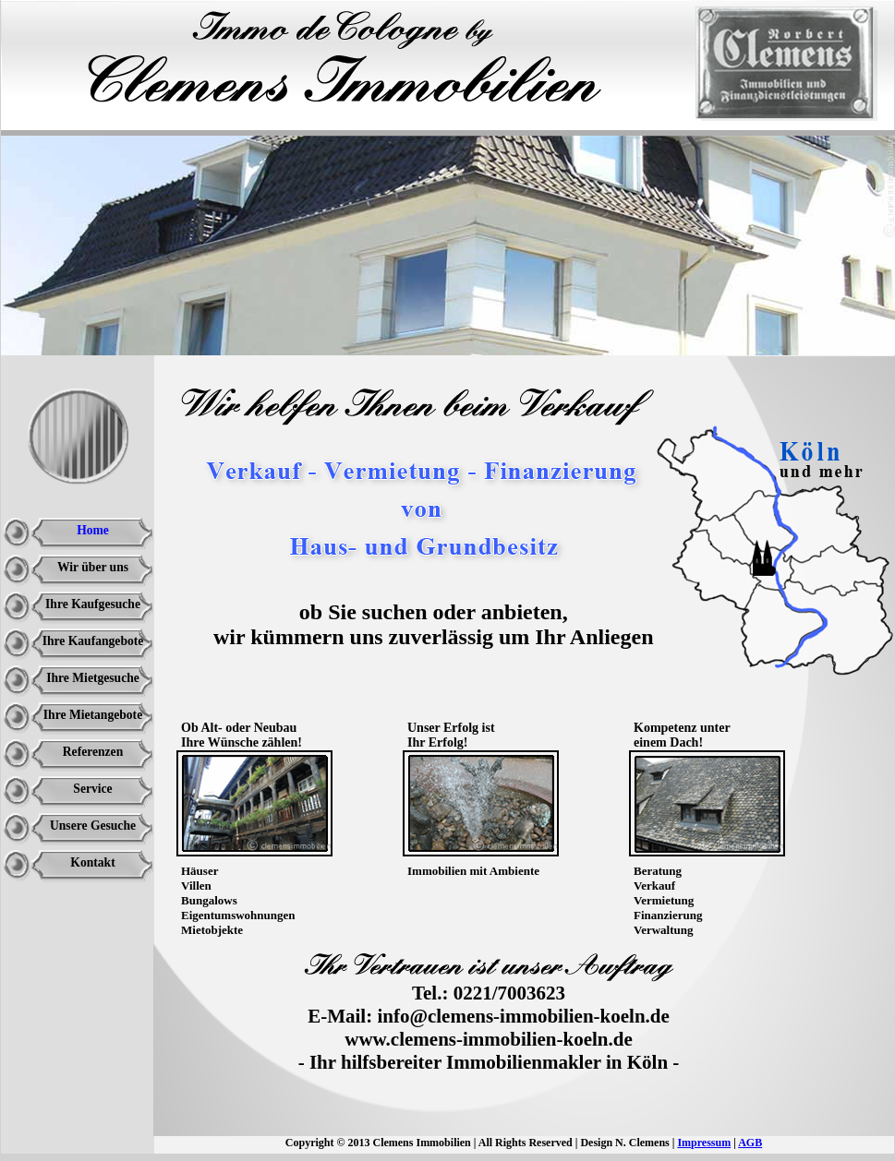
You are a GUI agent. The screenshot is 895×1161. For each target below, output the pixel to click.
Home (93, 530)
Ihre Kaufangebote (93, 641)
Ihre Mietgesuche (92, 678)
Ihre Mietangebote (92, 715)
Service (92, 789)
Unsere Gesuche (93, 825)
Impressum (704, 1142)
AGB (750, 1142)
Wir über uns (92, 567)
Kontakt (92, 862)
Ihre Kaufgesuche (92, 604)
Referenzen (93, 752)
